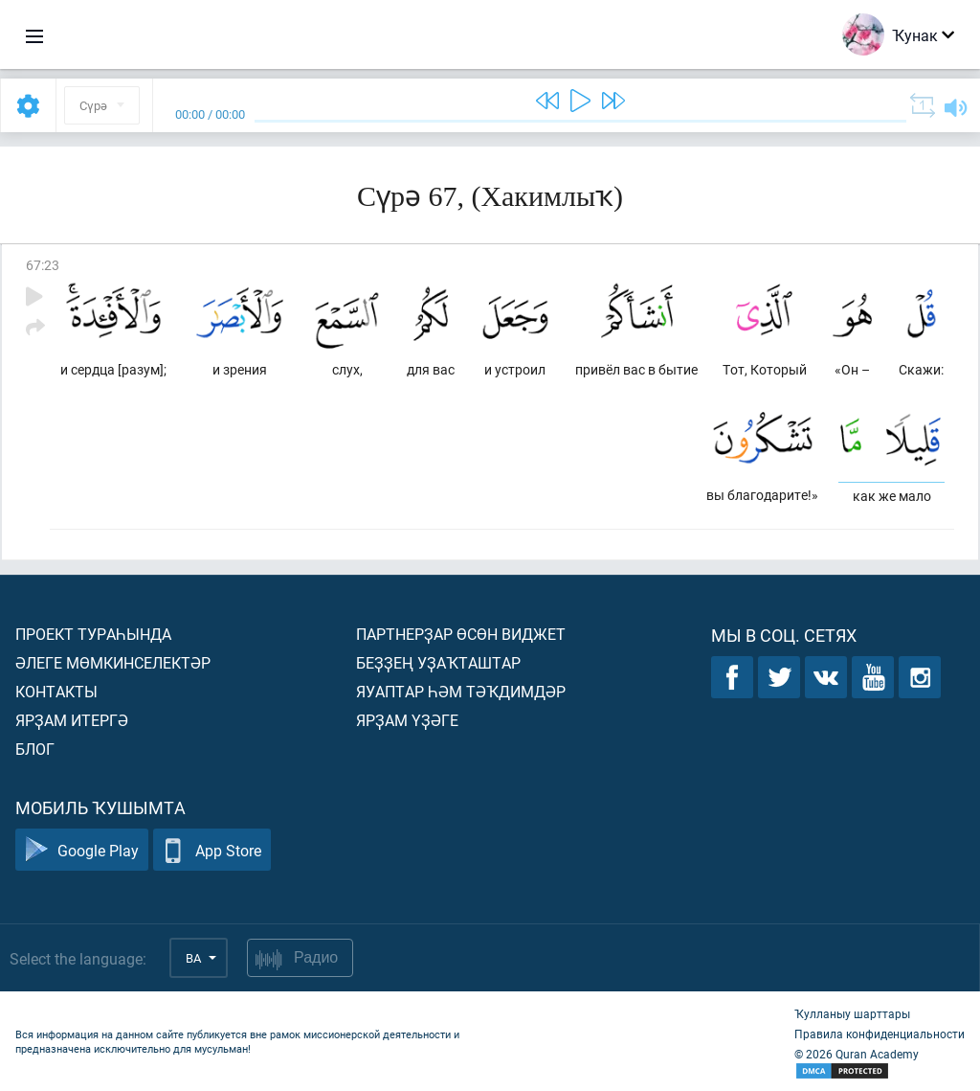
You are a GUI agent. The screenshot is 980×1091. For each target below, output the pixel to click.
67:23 (42, 265)
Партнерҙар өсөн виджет (461, 634)
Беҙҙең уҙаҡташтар (438, 662)
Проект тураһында (93, 634)
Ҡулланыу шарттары (852, 1013)
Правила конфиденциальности (879, 1033)
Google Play (82, 850)
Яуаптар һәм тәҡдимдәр (461, 691)
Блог (35, 749)
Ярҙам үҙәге (407, 720)
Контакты (56, 691)
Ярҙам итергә (71, 720)
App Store (212, 850)
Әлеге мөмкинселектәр (113, 662)
